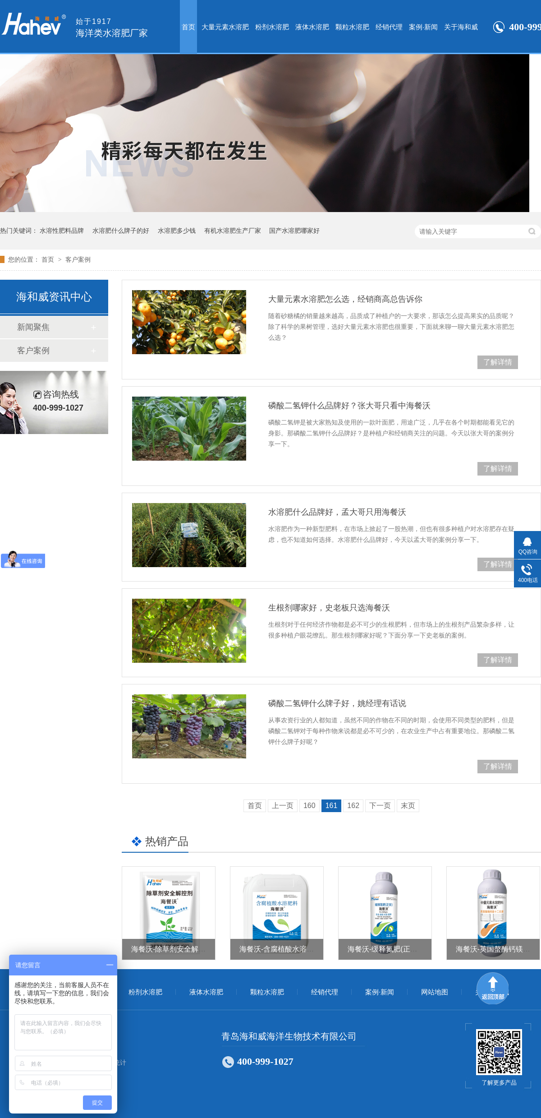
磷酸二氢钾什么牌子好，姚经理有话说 (337, 703)
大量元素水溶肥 (225, 27)
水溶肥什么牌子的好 (120, 230)
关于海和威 (461, 27)
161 (332, 805)
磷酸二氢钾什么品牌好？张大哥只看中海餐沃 (349, 405)
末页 (408, 805)
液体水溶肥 (312, 27)
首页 (188, 27)
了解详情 (497, 362)
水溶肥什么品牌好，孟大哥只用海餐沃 (337, 512)
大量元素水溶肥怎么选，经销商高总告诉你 (345, 299)
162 (353, 805)
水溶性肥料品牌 (62, 230)
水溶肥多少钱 (177, 230)
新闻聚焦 (33, 327)
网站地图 (434, 992)
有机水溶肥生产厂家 (232, 230)
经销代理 (389, 27)
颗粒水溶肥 (352, 27)
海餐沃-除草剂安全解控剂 (172, 949)
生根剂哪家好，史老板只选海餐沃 (329, 607)
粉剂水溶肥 (272, 27)
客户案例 (78, 259)
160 (309, 805)
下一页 (380, 805)
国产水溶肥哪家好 (294, 230)
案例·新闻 (423, 27)
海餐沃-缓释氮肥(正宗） (386, 949)
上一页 (282, 805)
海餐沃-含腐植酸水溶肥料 (280, 949)
